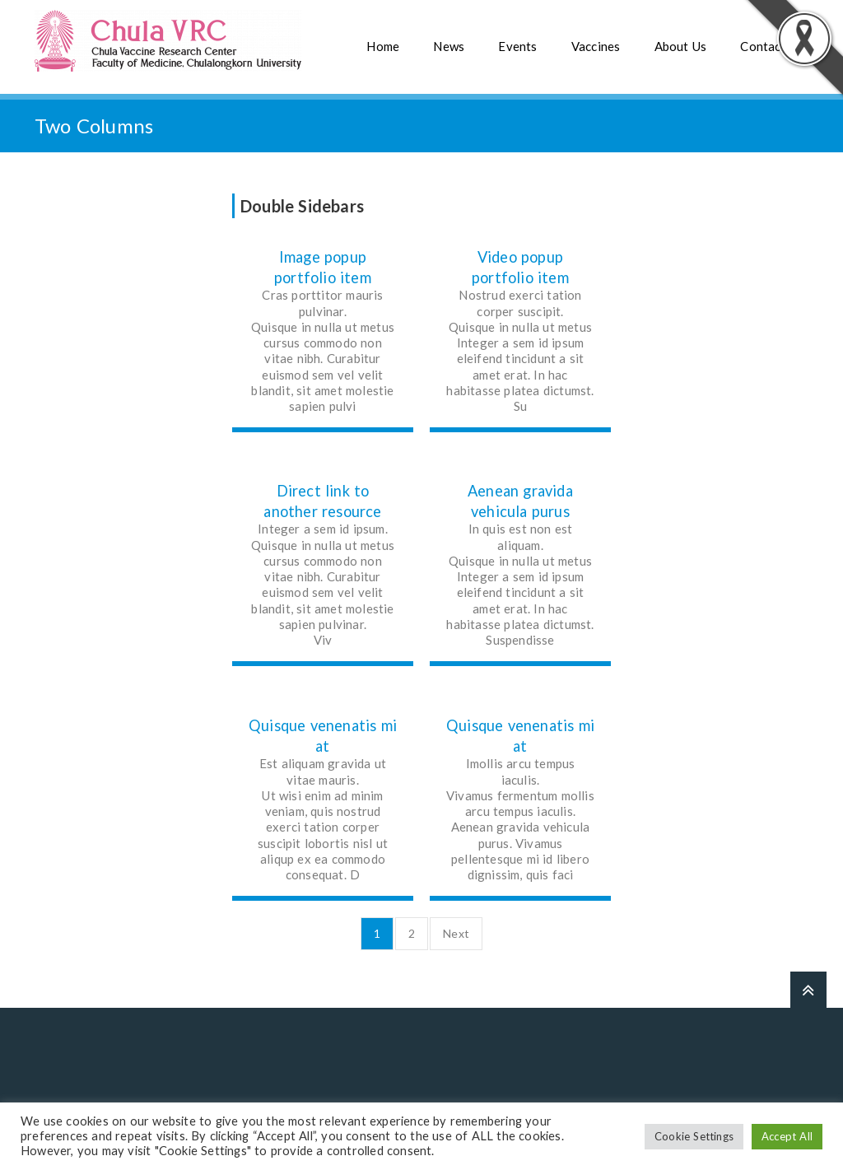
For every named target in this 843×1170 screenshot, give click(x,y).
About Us (680, 46)
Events (517, 46)
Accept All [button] (787, 1136)
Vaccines (596, 46)
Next (456, 933)
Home (382, 46)
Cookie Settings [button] (694, 1136)
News (448, 46)
